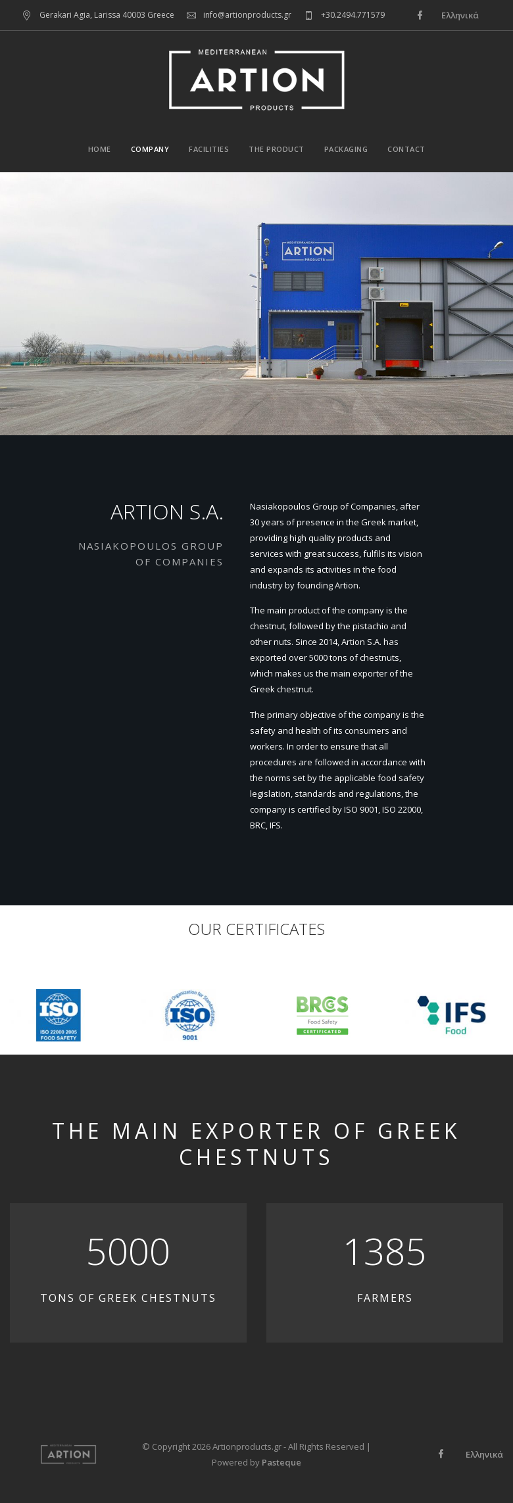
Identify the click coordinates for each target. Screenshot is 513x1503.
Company (150, 149)
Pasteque (281, 1462)
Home (99, 149)
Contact (406, 149)
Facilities (209, 149)
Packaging (346, 149)
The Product (277, 149)
